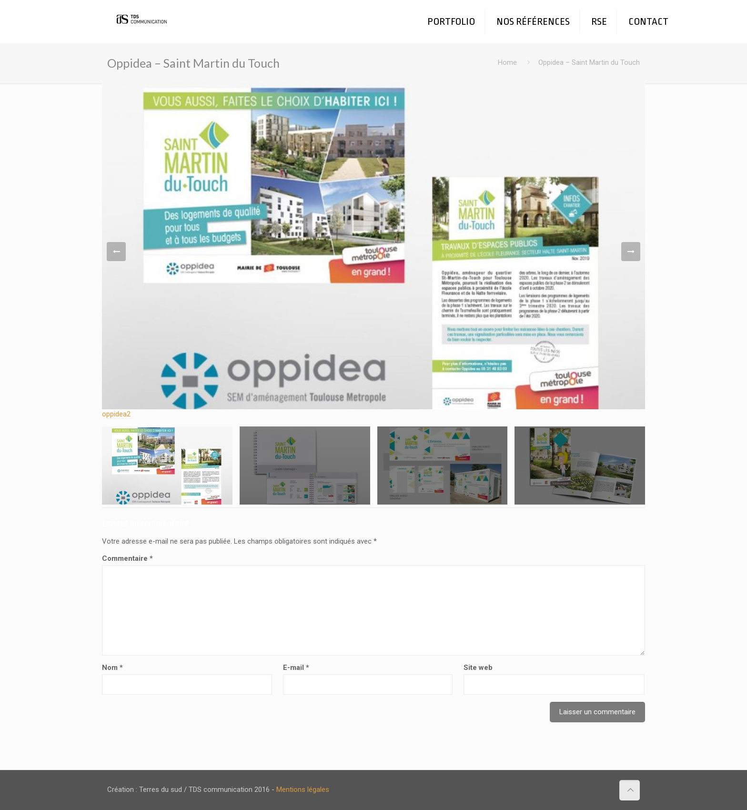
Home (507, 62)
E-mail (296, 667)
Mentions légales (302, 789)
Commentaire (127, 558)
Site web (478, 667)
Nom (112, 667)
